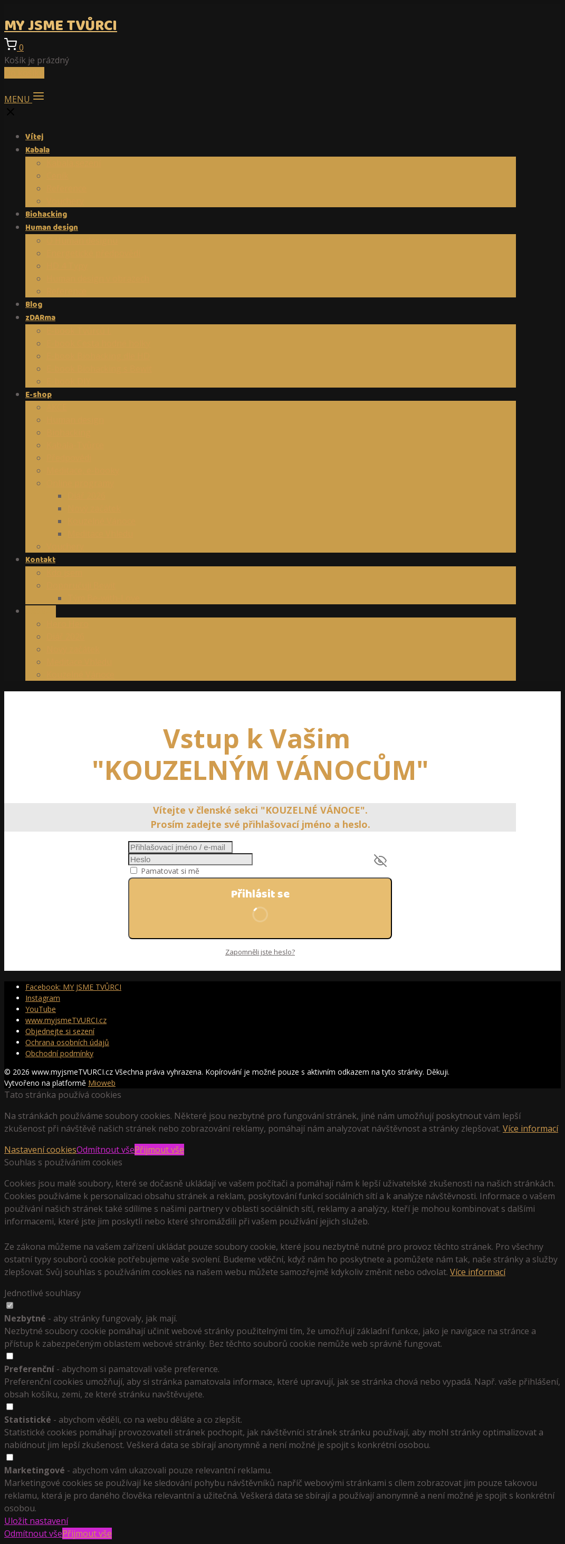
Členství (40, 611)
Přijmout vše (159, 1149)
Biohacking (46, 214)
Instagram (42, 998)
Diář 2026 (87, 495)
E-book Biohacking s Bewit (99, 368)
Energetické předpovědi (93, 253)
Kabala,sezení (73, 163)
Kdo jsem (64, 572)
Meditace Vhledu (100, 533)
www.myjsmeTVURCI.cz (66, 1020)
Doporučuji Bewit (81, 585)
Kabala (37, 150)
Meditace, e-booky (82, 470)
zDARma (40, 318)
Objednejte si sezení (59, 1031)
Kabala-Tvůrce (75, 445)
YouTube (40, 1009)
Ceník (57, 175)
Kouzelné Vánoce (102, 521)
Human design (51, 227)
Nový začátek (94, 508)
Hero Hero (67, 624)
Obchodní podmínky (59, 1053)
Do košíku (24, 73)
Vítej (34, 137)
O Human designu (82, 240)
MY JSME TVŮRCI (60, 26)
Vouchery (65, 201)
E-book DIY (68, 381)
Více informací (530, 1128)
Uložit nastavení (36, 1521)
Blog (33, 304)
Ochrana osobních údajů (67, 1042)
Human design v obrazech (97, 278)
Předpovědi (68, 458)
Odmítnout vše (105, 1149)
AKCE (56, 407)
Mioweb (102, 1083)
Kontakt (40, 560)
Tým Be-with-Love (104, 598)
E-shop (38, 395)
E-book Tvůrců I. (78, 330)
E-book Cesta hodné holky (98, 343)
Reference (66, 188)
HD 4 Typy (67, 266)
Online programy (80, 483)
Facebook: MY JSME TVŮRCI (73, 987)
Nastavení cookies (40, 1149)
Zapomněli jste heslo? (260, 952)
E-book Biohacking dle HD (98, 356)
